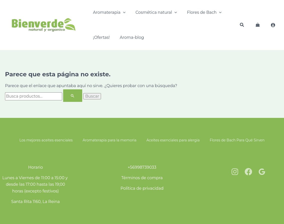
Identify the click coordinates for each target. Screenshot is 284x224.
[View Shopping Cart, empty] (257, 25)
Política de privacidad (142, 188)
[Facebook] (248, 171)
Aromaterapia (109, 12)
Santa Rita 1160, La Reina (35, 201)
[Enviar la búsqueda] (72, 95)
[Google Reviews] (262, 171)
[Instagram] (235, 171)
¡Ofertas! (101, 37)
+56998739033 (142, 167)
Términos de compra (142, 177)
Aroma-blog (132, 37)
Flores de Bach (204, 12)
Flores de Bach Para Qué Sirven (237, 140)
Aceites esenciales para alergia (173, 140)
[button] (242, 25)
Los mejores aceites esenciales (46, 140)
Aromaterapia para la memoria (110, 140)
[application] (123, 12)
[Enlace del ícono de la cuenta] (273, 25)
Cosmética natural (156, 12)
